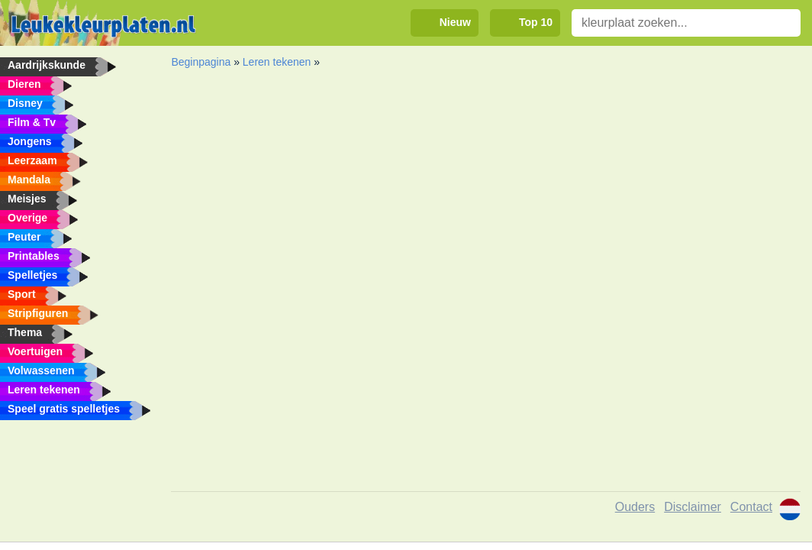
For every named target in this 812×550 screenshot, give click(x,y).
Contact (751, 506)
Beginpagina (200, 62)
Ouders (635, 506)
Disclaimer (692, 506)
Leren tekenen (277, 62)
